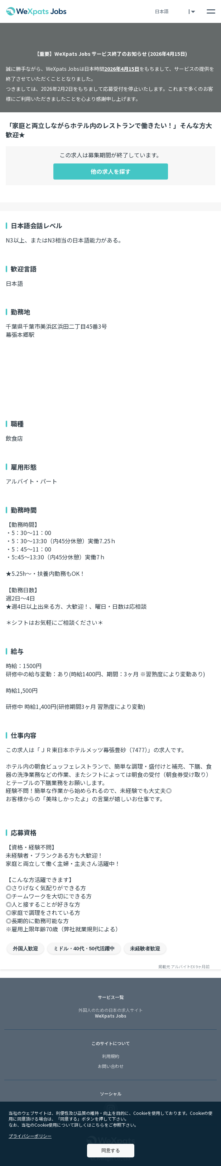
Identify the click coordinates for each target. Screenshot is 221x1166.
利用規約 (110, 1056)
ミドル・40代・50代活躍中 (84, 948)
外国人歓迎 (25, 948)
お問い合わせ (111, 1066)
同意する (110, 1150)
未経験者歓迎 (145, 948)
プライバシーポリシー (30, 1136)
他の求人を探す (111, 171)
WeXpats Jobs (110, 1013)
